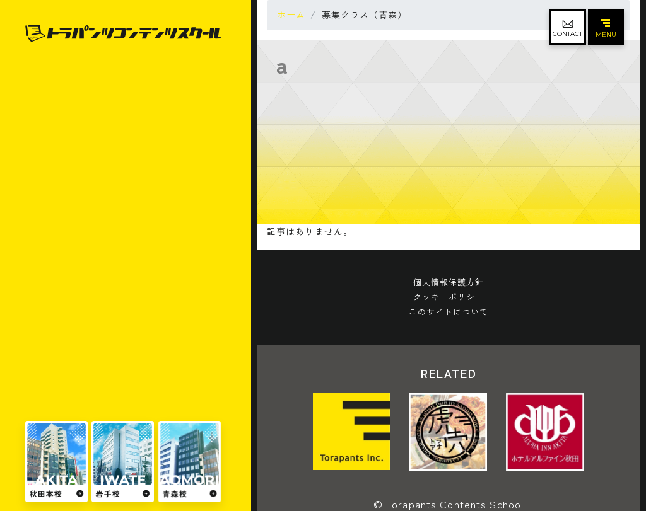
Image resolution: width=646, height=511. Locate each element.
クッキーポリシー (448, 296)
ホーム (291, 14)
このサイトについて (448, 312)
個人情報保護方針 (448, 282)
